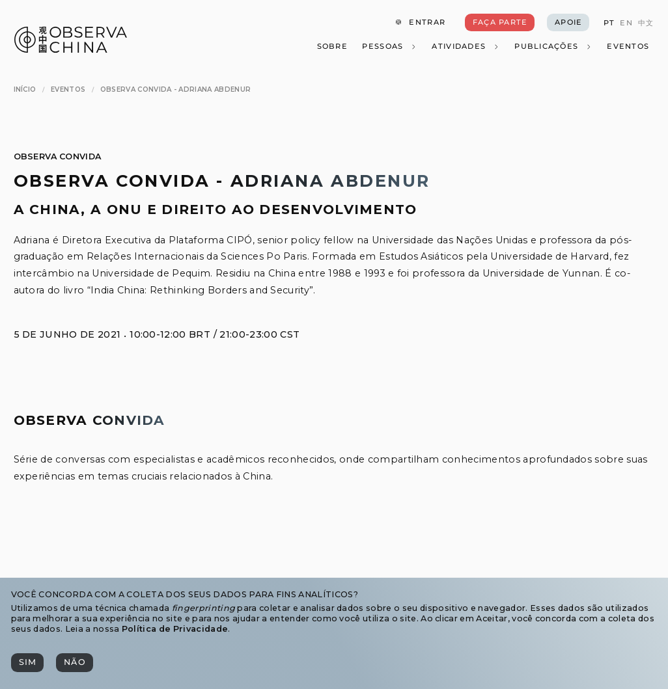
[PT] (608, 23)
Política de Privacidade (175, 629)
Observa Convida (58, 156)
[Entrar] (419, 23)
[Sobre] (332, 47)
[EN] (626, 23)
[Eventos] (628, 47)
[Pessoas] (389, 47)
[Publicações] (553, 47)
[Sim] (27, 662)
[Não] (74, 662)
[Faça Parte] (500, 23)
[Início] (25, 89)
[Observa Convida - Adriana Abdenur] (175, 89)
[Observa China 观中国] (70, 49)
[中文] (646, 23)
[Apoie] (568, 23)
